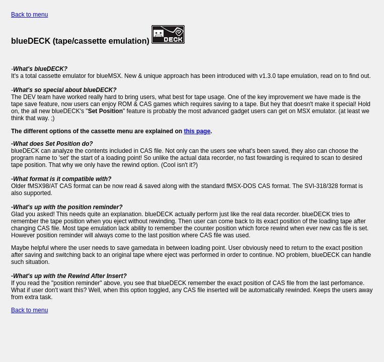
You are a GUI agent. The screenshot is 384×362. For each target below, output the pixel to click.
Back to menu (29, 14)
